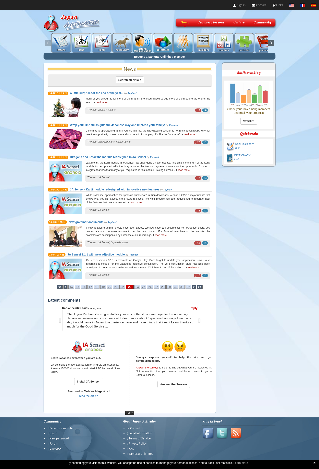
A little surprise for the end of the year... (96, 93)
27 (156, 287)
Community (262, 22)
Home (184, 22)
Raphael (132, 93)
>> (199, 287)
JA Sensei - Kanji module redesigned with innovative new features (115, 189)
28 (162, 287)
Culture (239, 22)
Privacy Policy (137, 443)
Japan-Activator (107, 109)
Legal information (140, 433)
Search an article (129, 80)
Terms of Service (140, 438)
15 (77, 287)
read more (101, 102)
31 (182, 287)
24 (137, 287)
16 (84, 287)
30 (175, 287)
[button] (60, 320)
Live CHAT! (56, 448)
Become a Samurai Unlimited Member (159, 56)
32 (188, 287)
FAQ (131, 448)
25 (143, 287)
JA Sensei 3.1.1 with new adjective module (96, 254)
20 (109, 287)
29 (169, 287)
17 (90, 287)
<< (59, 287)
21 (116, 287)
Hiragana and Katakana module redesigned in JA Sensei (108, 157)
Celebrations (123, 141)
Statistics (249, 121)
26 (150, 287)
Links (277, 5)
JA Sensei (103, 177)
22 (122, 287)
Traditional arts (106, 141)
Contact (259, 5)
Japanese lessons (211, 22)
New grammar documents (86, 222)
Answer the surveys (147, 367)
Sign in (239, 5)
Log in (53, 433)
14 (71, 287)
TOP (130, 412)
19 (103, 287)
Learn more (240, 463)
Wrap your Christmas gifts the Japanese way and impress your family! (117, 125)
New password (59, 438)
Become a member (62, 428)
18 (96, 287)
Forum (53, 443)
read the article (88, 396)
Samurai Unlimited (141, 454)
